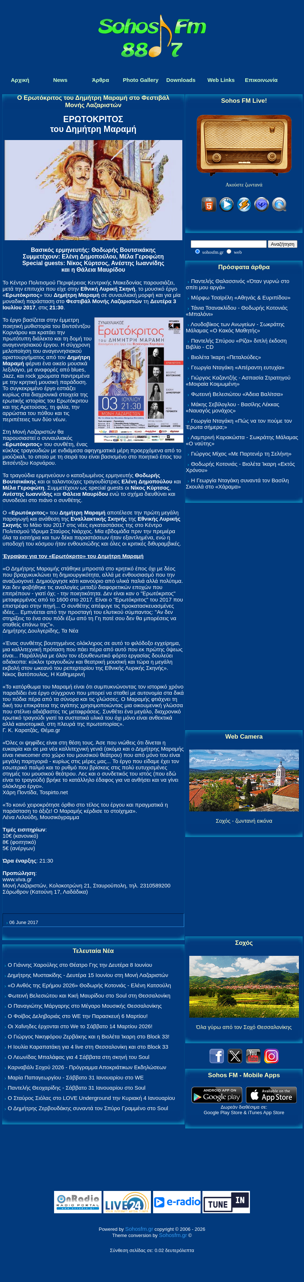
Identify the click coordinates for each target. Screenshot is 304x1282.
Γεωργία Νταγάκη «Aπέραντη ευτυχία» (238, 367)
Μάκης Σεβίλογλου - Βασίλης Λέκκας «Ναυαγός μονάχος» (232, 407)
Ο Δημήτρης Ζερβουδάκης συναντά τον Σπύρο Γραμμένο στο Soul (88, 1108)
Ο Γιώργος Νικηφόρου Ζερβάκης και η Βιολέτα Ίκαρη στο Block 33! (89, 1036)
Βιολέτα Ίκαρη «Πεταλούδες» (226, 357)
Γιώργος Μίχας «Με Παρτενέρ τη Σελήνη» (241, 453)
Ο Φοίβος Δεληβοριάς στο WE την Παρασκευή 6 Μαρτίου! (78, 1016)
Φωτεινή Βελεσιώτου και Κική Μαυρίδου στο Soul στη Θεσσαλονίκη (89, 995)
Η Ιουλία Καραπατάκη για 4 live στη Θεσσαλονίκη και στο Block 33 (88, 1047)
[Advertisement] (244, 617)
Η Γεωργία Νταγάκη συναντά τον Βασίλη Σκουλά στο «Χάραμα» (237, 483)
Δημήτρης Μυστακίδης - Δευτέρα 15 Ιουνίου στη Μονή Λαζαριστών (87, 975)
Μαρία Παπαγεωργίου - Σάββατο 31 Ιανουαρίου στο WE (76, 1077)
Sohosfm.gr (139, 1229)
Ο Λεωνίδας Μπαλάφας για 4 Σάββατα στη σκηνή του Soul (78, 1057)
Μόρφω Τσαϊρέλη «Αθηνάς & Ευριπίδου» (240, 297)
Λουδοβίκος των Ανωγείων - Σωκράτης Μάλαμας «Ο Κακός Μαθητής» (235, 327)
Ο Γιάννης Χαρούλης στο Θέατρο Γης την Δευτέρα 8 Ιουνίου (80, 965)
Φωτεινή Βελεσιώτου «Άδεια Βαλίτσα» (237, 394)
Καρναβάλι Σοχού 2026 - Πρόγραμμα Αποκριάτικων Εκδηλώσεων (87, 1067)
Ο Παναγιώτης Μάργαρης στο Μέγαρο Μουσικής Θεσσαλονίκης (85, 1006)
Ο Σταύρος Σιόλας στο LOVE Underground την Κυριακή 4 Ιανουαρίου (91, 1098)
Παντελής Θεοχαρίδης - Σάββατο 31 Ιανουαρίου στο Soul (76, 1088)
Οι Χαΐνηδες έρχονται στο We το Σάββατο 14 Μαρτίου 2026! (80, 1026)
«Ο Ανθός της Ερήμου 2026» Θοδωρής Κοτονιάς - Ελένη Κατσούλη (89, 985)
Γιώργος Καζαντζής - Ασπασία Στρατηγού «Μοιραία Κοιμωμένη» (238, 380)
